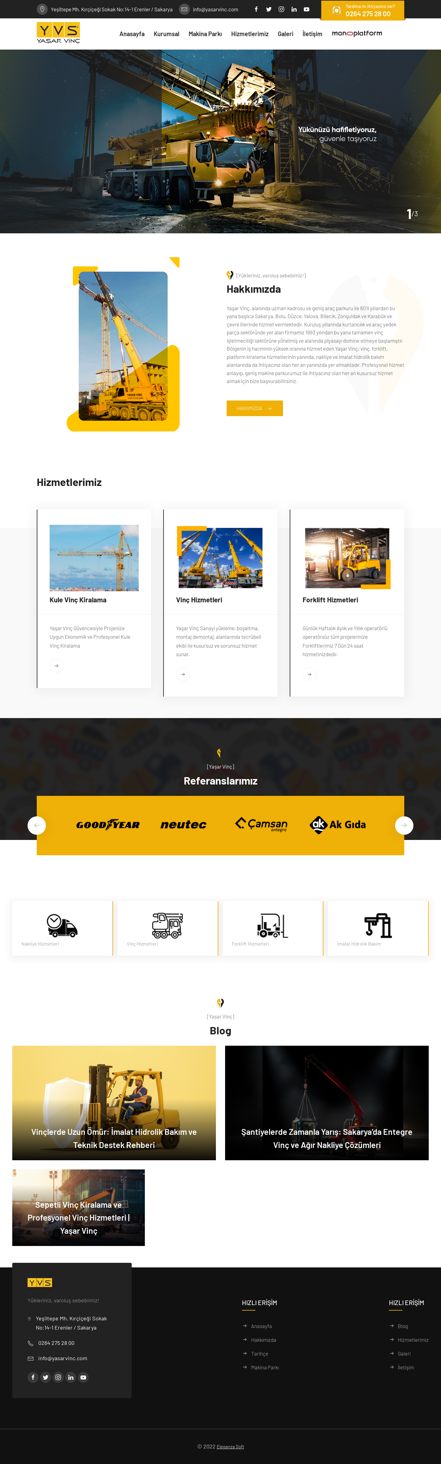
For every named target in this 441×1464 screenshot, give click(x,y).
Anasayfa (261, 1326)
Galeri (404, 1353)
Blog (403, 1326)
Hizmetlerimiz (413, 1340)
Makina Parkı (265, 1367)
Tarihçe (259, 1353)
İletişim (406, 1367)
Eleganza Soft (230, 1446)
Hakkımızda (258, 408)
